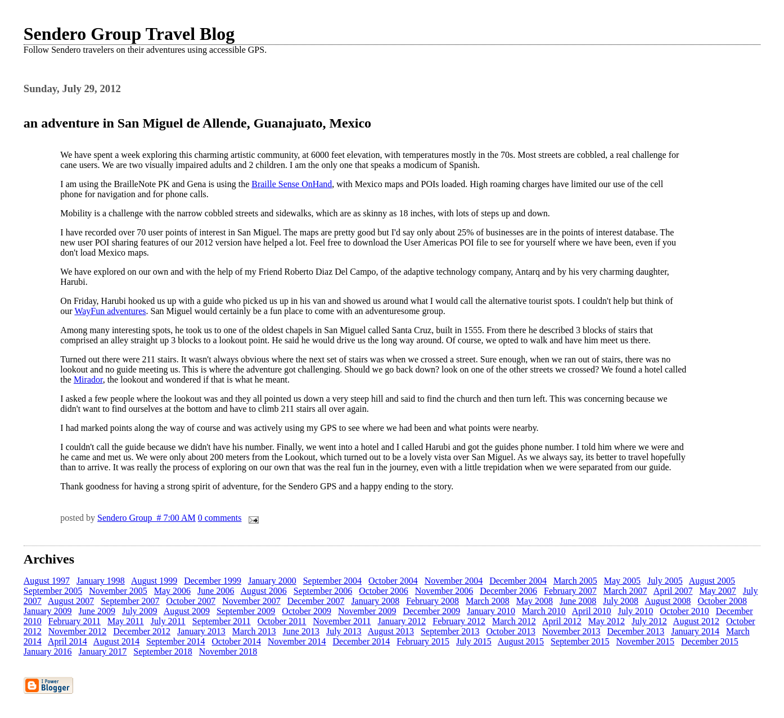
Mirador (88, 379)
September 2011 (221, 621)
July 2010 (636, 611)
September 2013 (450, 631)
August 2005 (712, 580)
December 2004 (518, 580)
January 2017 (103, 651)
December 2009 (431, 611)
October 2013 (510, 631)
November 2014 (297, 641)
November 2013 (571, 631)
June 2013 (301, 631)
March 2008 (488, 601)
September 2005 (53, 591)
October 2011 (282, 621)
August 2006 (264, 591)
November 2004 (454, 580)
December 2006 (508, 591)
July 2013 (344, 631)
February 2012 (458, 621)
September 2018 (162, 651)
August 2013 (391, 631)
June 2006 (215, 591)
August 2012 (696, 621)
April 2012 (562, 621)
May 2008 (534, 601)
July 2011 (168, 621)
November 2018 (228, 651)
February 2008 (432, 601)
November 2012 (77, 631)
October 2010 (684, 611)
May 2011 (125, 621)
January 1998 (100, 580)
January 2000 (272, 580)
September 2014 (175, 641)
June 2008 (578, 601)
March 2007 (625, 591)
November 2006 (444, 591)
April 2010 (591, 611)
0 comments (220, 517)
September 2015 (580, 641)
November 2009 (367, 611)
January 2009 (48, 611)
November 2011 (342, 621)
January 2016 (48, 651)
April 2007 (673, 591)
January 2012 (402, 621)
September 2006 (323, 591)
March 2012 (514, 621)
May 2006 (172, 591)
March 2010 (544, 611)
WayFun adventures (110, 311)
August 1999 (154, 580)
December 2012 (141, 631)
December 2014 (361, 641)
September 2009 (246, 611)
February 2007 (570, 591)
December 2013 (635, 631)
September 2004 (332, 580)
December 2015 (709, 641)
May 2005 (622, 580)
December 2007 (316, 601)
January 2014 (695, 631)
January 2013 (201, 631)
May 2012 (606, 621)
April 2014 (67, 641)
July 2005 (665, 580)
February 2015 (422, 641)
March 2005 (575, 580)
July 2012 (649, 621)
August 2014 (116, 641)
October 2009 (306, 611)
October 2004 (393, 580)
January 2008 (375, 601)
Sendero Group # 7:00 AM (146, 517)
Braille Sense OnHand (291, 184)
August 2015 (521, 641)
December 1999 (212, 580)
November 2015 (645, 641)
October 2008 (722, 601)
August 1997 (47, 580)
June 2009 (97, 611)
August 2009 (187, 611)
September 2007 (130, 601)
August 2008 (668, 601)
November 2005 (118, 591)
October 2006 (383, 591)
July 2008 (620, 601)
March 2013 (254, 631)
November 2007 (251, 601)
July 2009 (139, 611)
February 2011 (74, 621)
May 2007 (717, 591)
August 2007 (71, 601)
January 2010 (491, 611)
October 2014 (237, 641)
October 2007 (191, 601)
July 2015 (474, 641)
